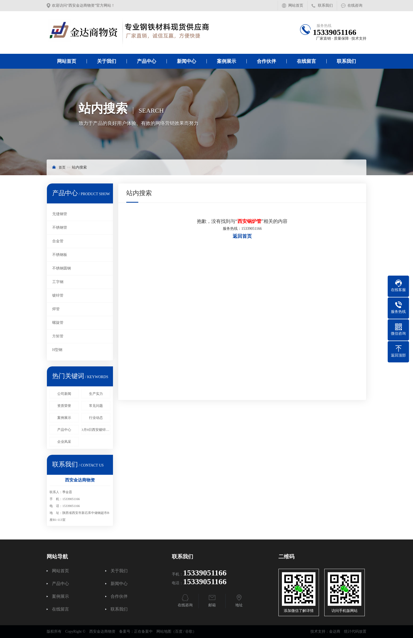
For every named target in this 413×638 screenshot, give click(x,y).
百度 (179, 631)
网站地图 (163, 631)
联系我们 (325, 5)
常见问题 (96, 406)
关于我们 (106, 61)
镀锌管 (57, 295)
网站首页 (295, 5)
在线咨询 (354, 5)
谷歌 (189, 631)
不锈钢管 (59, 228)
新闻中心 (186, 61)
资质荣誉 (64, 406)
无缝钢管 (59, 214)
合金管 (57, 241)
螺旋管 (57, 323)
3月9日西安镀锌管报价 (96, 430)
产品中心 (146, 61)
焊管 (56, 309)
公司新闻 (64, 394)
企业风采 (64, 442)
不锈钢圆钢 (61, 268)
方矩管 (57, 336)
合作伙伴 (266, 61)
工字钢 (57, 282)
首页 (62, 167)
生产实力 (96, 394)
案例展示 (226, 61)
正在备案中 (143, 631)
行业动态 (96, 418)
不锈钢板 (59, 255)
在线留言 (306, 61)
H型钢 (57, 350)
